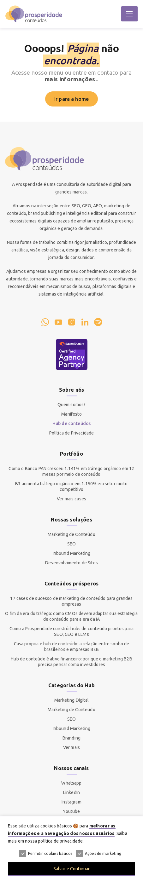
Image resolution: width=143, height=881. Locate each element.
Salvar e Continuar (71, 868)
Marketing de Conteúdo (71, 534)
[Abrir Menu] (129, 13)
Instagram (71, 801)
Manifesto (71, 414)
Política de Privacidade (71, 432)
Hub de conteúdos (71, 423)
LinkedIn (71, 792)
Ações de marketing (98, 853)
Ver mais (71, 747)
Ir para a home (71, 99)
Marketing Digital (71, 700)
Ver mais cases (71, 498)
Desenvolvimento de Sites (71, 562)
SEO (71, 543)
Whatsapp (71, 783)
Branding (71, 737)
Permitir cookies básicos (45, 853)
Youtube (71, 811)
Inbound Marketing (72, 553)
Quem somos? (71, 404)
